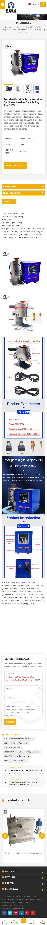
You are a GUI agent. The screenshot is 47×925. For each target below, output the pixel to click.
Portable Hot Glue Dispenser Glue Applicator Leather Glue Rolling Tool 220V (23, 678)
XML (13, 902)
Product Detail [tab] (9, 201)
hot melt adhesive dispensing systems (21, 752)
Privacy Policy (23, 902)
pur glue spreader (12, 747)
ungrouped (19, 27)
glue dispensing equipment (16, 756)
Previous (5, 836)
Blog (39, 899)
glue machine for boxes (15, 760)
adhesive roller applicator (16, 743)
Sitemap (5, 902)
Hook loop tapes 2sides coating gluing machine (23, 853)
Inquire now (12, 165)
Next (42, 836)
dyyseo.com (16, 905)
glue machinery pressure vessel (18, 739)
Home (8, 27)
